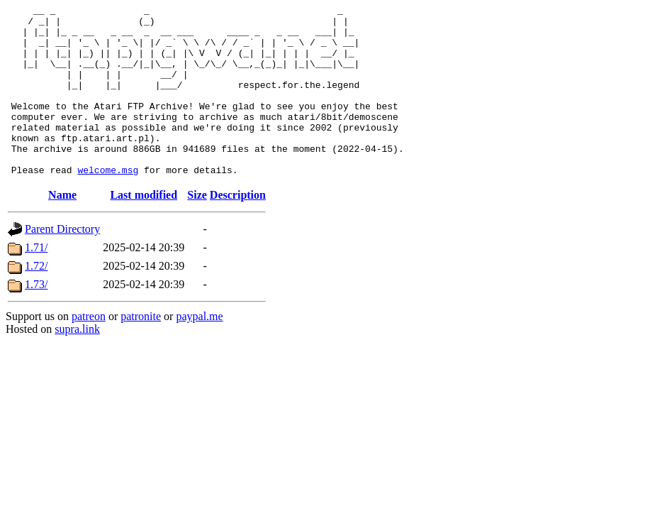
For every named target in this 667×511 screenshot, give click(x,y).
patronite (140, 350)
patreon (89, 350)
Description (238, 229)
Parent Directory (62, 263)
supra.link (77, 363)
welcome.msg (107, 203)
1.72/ (36, 300)
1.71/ (36, 281)
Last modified (143, 229)
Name (62, 229)
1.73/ (36, 318)
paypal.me (199, 350)
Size (197, 229)
